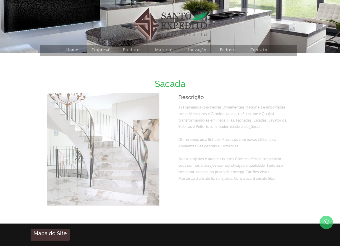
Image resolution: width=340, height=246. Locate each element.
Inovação (196, 49)
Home (71, 49)
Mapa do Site (50, 233)
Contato (257, 49)
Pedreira (227, 49)
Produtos (131, 49)
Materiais (164, 49)
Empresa (99, 49)
